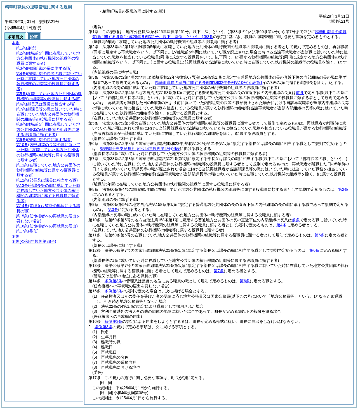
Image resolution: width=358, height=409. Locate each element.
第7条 (219, 271)
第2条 (343, 189)
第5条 (320, 235)
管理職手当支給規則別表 (140, 148)
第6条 (314, 250)
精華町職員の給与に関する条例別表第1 (208, 82)
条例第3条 (114, 281)
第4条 (281, 225)
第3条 (113, 209)
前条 (300, 92)
